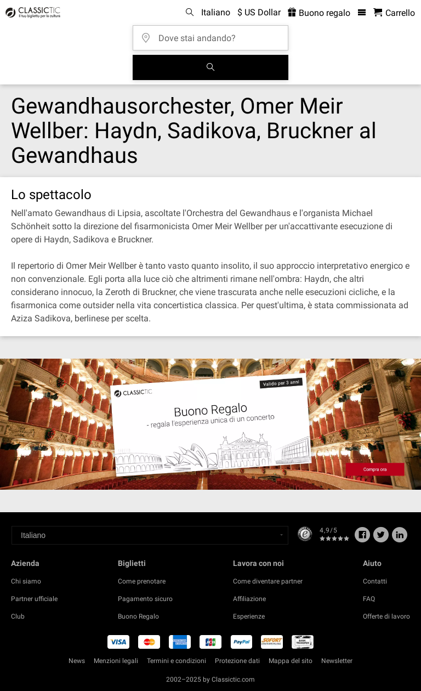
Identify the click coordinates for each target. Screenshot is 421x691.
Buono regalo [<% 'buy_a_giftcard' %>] (319, 13)
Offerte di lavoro (386, 616)
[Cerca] (210, 67)
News (77, 661)
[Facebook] (362, 538)
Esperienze (249, 616)
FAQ (369, 599)
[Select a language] (150, 535)
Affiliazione (249, 599)
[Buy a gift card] (210, 424)
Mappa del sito (290, 661)
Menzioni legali (116, 661)
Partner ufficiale (34, 599)
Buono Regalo (138, 616)
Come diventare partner (268, 581)
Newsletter (336, 661)
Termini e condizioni (176, 661)
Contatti (375, 581)
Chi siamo (26, 581)
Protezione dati (237, 661)
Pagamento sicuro (145, 599)
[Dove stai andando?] (213, 34)
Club (18, 616)
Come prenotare (142, 581)
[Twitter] (381, 538)
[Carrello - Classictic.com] (394, 13)
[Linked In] (399, 538)
